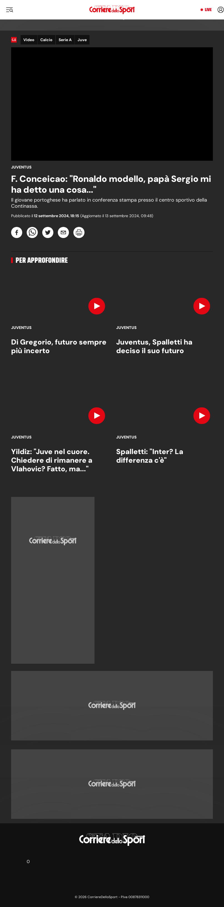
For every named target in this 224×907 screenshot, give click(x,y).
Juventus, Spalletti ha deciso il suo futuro (154, 346)
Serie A (65, 39)
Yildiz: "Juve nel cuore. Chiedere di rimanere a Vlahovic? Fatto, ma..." (51, 460)
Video (28, 39)
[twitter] (47, 232)
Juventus (21, 167)
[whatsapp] (32, 232)
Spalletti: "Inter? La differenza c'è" (149, 456)
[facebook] (16, 232)
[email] (63, 232)
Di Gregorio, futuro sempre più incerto (58, 346)
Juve (82, 39)
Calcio (46, 39)
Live (208, 10)
